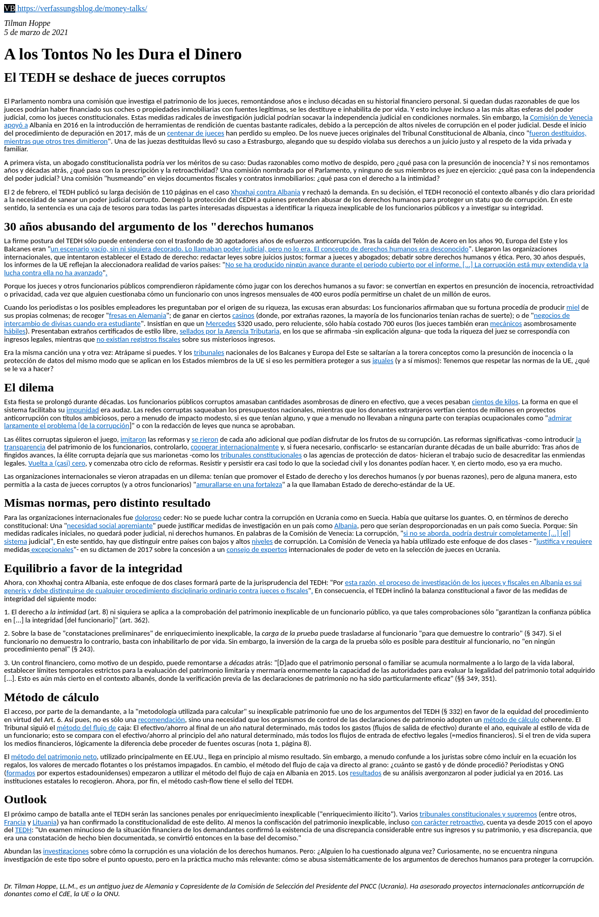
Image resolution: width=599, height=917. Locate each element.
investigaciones (66, 851)
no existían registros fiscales (138, 339)
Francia (15, 822)
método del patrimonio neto (54, 756)
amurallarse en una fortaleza (239, 484)
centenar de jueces (195, 133)
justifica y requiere (564, 541)
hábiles (14, 331)
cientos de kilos (495, 401)
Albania (345, 525)
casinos (243, 315)
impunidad (83, 409)
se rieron (205, 439)
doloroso (148, 517)
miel (573, 307)
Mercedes (221, 323)
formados (20, 772)
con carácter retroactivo (447, 822)
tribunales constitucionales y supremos (478, 813)
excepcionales (52, 549)
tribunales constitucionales (260, 455)
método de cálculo (512, 719)
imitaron (133, 439)
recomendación (161, 719)
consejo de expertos (257, 549)
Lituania (44, 822)
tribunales (209, 352)
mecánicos (506, 323)
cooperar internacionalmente (235, 446)
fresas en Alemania (137, 315)
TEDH (23, 829)
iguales (382, 360)
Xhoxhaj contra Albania (265, 191)
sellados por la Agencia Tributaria (229, 331)
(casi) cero (69, 463)
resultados (366, 772)
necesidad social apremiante (110, 525)
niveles (262, 541)
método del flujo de (86, 727)
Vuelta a (41, 463)
